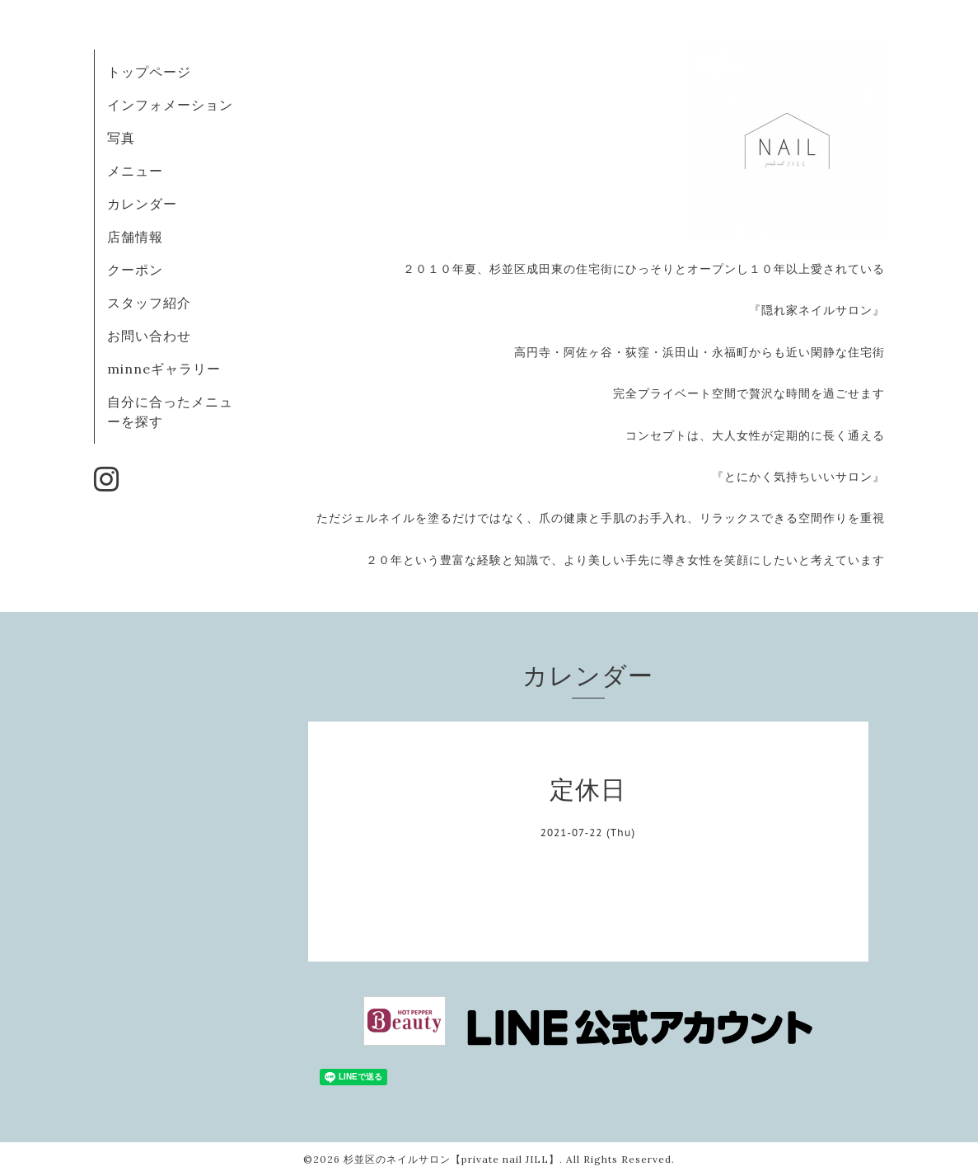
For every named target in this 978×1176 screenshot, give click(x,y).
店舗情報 (135, 236)
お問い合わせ (149, 335)
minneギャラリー (164, 368)
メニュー (135, 170)
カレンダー (142, 203)
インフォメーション (170, 104)
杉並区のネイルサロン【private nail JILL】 (451, 1159)
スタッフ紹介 (149, 302)
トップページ (149, 72)
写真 (121, 137)
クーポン (135, 269)
